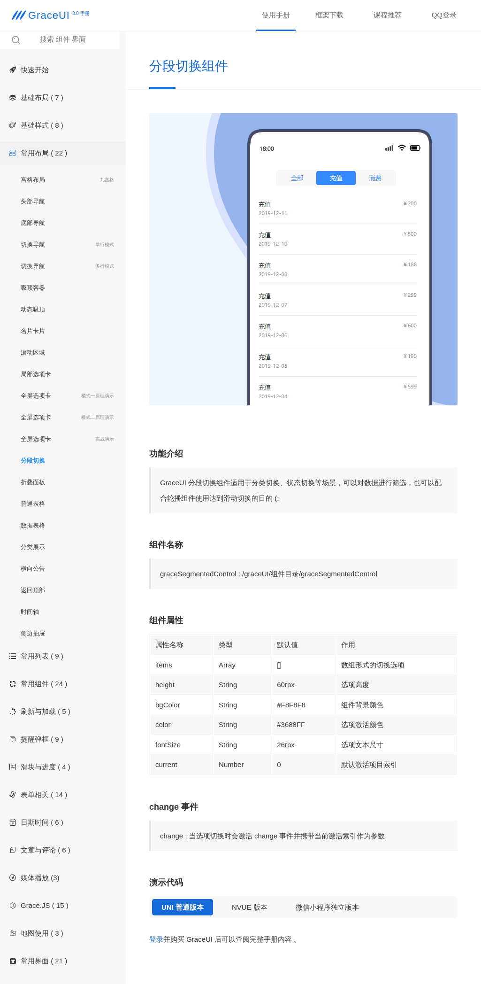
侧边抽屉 (33, 633)
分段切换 (33, 460)
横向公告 (33, 568)
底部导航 (33, 222)
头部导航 (33, 201)
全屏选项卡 (67, 396)
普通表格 (33, 503)
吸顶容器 (33, 287)
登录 (156, 939)
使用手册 (276, 15)
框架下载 (329, 15)
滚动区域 (33, 352)
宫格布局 (67, 180)
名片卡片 (33, 330)
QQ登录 (444, 15)
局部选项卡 (36, 374)
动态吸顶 (33, 309)
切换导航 (67, 245)
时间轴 (30, 611)
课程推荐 (388, 15)
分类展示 (33, 546)
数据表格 (33, 525)
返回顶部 (33, 590)
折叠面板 (33, 482)
